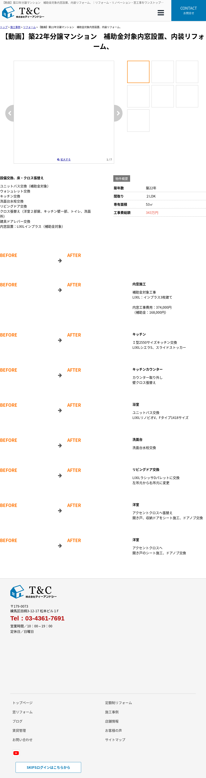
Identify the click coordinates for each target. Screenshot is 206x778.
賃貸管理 (19, 730)
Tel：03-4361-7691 (37, 618)
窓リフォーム (22, 711)
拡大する (64, 159)
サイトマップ (115, 739)
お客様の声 (113, 730)
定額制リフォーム (118, 702)
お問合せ (188, 10)
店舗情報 (112, 721)
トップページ (22, 702)
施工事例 (112, 711)
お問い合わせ (22, 739)
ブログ (17, 721)
